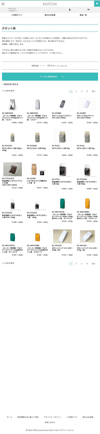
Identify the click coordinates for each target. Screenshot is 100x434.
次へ (94, 91)
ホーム (9, 417)
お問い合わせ (50, 422)
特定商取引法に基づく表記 (28, 417)
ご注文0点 (11, 11)
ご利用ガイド (72, 417)
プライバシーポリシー (53, 417)
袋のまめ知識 (88, 417)
